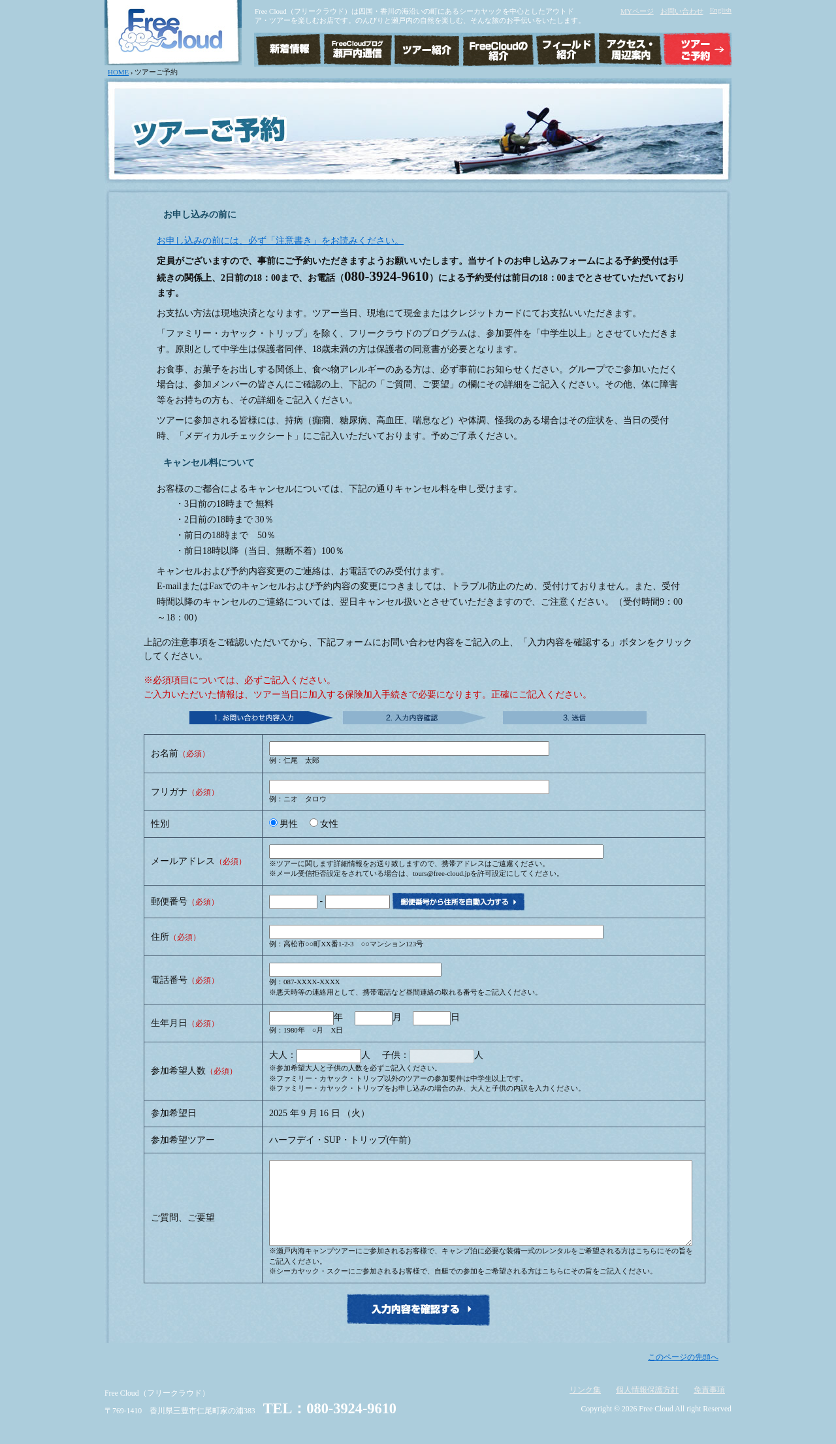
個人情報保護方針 (647, 1406)
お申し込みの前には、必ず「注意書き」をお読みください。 (280, 241)
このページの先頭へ (683, 1373)
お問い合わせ (681, 11)
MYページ (637, 11)
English (721, 10)
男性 (289, 824)
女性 (329, 824)
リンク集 (585, 1406)
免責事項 (709, 1406)
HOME (118, 72)
